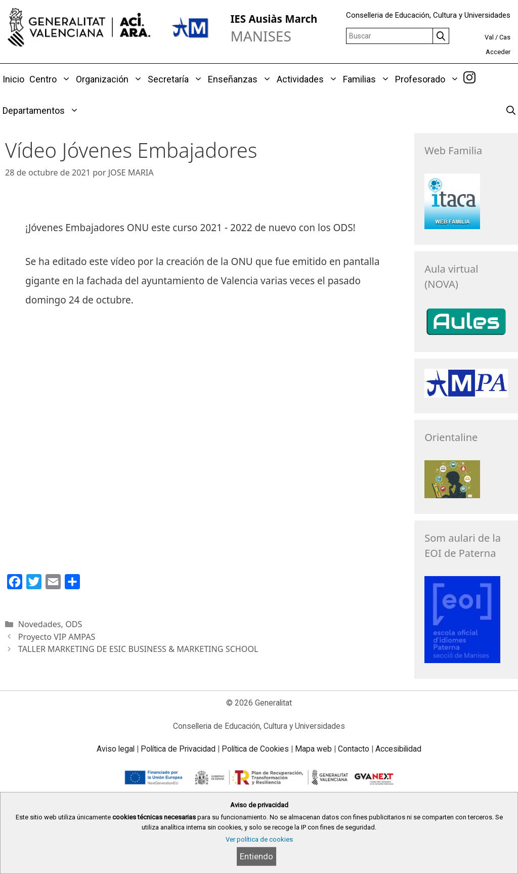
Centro (51, 79)
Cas (504, 37)
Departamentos (42, 110)
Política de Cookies (255, 749)
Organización (110, 79)
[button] (65, 79)
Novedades (39, 624)
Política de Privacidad (178, 749)
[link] (469, 79)
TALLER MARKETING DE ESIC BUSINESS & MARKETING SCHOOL (138, 648)
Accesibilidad (398, 749)
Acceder (498, 52)
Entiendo (256, 856)
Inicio (13, 79)
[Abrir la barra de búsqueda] (511, 110)
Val (489, 37)
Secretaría (176, 79)
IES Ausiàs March (273, 19)
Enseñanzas (241, 79)
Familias (368, 79)
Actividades (308, 79)
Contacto (353, 749)
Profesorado (428, 79)
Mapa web (313, 749)
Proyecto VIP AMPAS (57, 636)
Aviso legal (116, 749)
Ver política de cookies (259, 839)
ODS (73, 624)
